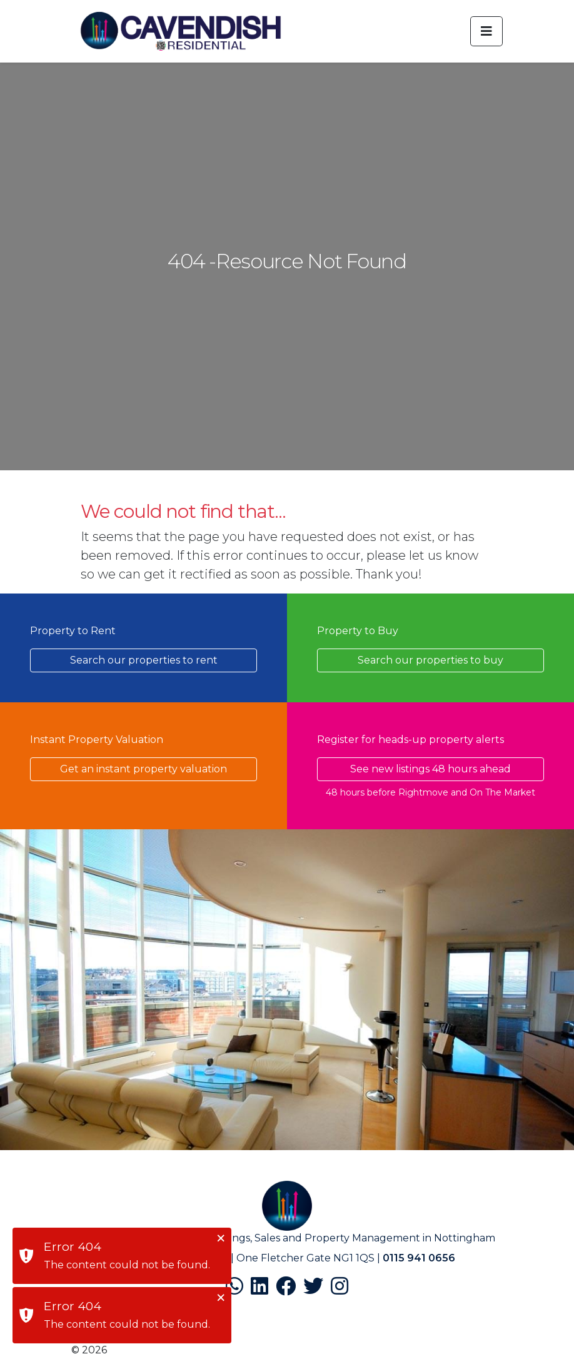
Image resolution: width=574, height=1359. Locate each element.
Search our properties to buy (430, 660)
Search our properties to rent (144, 660)
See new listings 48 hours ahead (430, 769)
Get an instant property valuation (143, 769)
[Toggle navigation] (486, 31)
